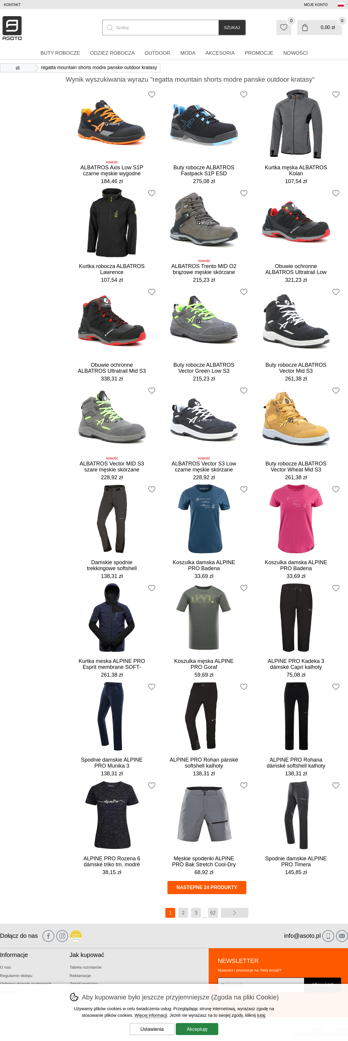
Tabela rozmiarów (86, 967)
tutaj (261, 1015)
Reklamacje (80, 975)
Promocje (259, 53)
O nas (5, 967)
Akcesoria (220, 53)
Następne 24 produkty (206, 887)
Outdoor (157, 53)
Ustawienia (152, 1029)
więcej (234, 913)
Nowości (295, 53)
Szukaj (232, 27)
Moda (187, 53)
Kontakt (12, 5)
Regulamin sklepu (16, 975)
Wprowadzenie (19, 67)
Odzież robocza (112, 53)
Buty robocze (60, 53)
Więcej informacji (151, 1015)
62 (213, 912)
